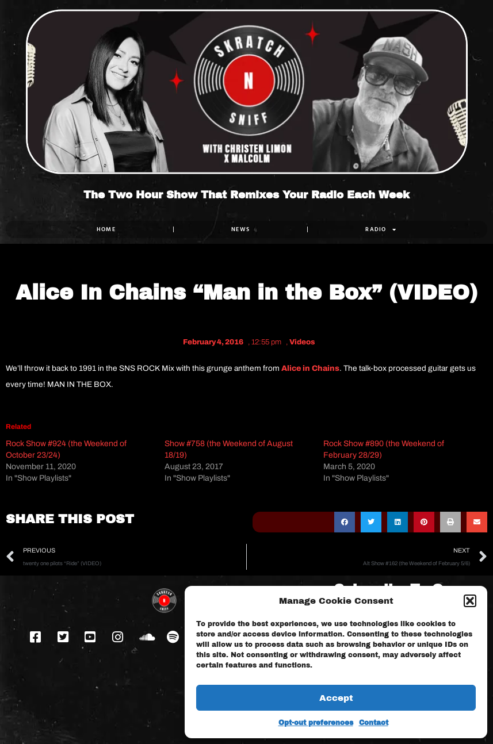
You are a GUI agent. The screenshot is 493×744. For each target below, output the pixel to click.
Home (106, 229)
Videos (302, 342)
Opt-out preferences (315, 723)
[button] (470, 601)
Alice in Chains (310, 368)
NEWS (240, 229)
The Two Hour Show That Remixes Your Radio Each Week (246, 195)
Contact (373, 723)
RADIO (380, 229)
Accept (336, 698)
